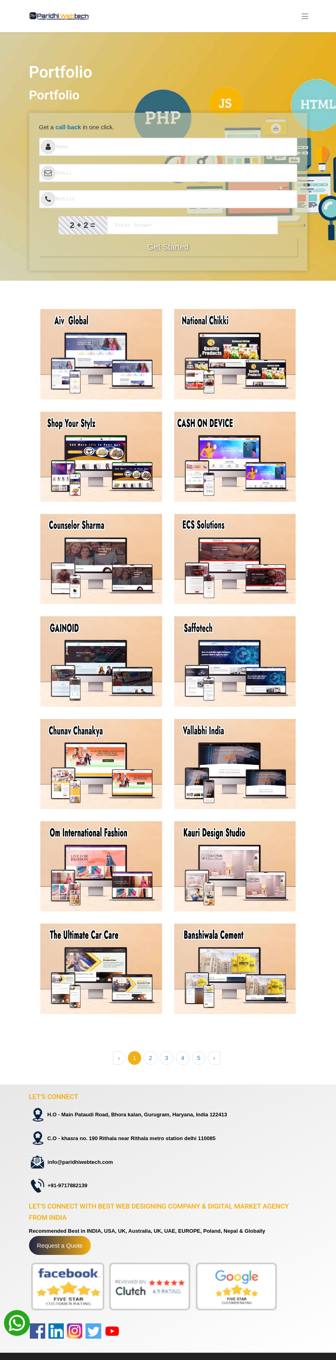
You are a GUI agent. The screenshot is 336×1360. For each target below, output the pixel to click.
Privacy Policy (191, 1348)
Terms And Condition (200, 1340)
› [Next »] (214, 1058)
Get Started (167, 246)
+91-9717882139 (65, 1169)
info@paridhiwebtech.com (78, 1150)
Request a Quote (60, 1227)
